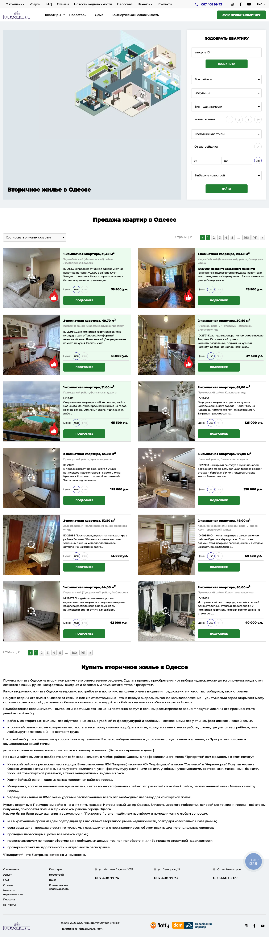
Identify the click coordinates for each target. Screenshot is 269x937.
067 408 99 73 (211, 4)
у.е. (258, 160)
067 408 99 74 (107, 878)
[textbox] (226, 175)
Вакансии (145, 4)
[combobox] (226, 79)
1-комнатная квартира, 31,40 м (88, 253)
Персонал (125, 4)
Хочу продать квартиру (241, 14)
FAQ (48, 4)
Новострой (78, 15)
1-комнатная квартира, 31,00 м (88, 387)
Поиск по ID (226, 63)
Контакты (165, 4)
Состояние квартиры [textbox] (209, 134)
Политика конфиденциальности (82, 928)
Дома (99, 15)
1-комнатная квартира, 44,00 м (89, 587)
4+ (258, 119)
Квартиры (53, 15)
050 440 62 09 (225, 878)
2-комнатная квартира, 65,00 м (224, 387)
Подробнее (84, 300)
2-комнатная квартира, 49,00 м (224, 520)
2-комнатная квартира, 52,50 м (89, 520)
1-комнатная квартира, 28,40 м (223, 253)
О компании (15, 4)
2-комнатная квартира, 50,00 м (224, 587)
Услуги (35, 4)
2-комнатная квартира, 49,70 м (89, 320)
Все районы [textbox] (203, 79)
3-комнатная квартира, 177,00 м (224, 453)
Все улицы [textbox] (202, 93)
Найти (226, 188)
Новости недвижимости (93, 4)
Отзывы (63, 4)
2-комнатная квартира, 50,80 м (224, 320)
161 (255, 238)
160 (246, 238)
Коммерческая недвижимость (135, 15)
